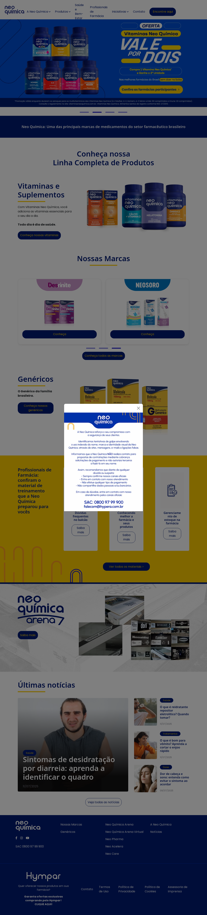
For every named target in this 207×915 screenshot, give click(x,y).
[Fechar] (138, 408)
